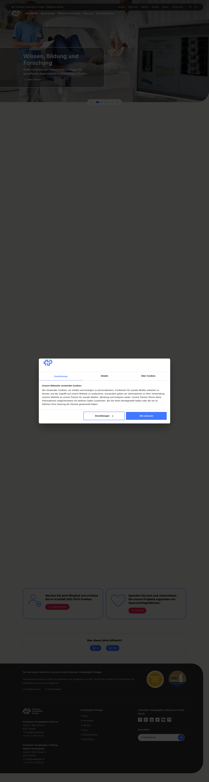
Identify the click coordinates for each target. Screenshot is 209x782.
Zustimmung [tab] (60, 376)
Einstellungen (104, 416)
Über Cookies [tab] (148, 376)
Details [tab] (104, 376)
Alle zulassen (146, 416)
